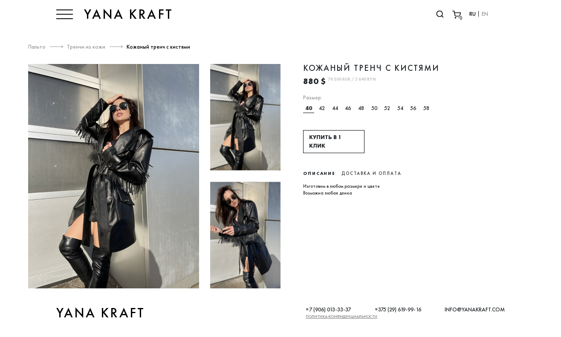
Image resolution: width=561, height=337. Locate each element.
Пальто (37, 46)
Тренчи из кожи (86, 46)
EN (485, 13)
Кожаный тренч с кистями (158, 46)
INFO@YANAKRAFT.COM (475, 309)
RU (472, 13)
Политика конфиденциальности (341, 316)
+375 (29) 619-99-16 (398, 309)
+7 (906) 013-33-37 (328, 309)
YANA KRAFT (128, 14)
